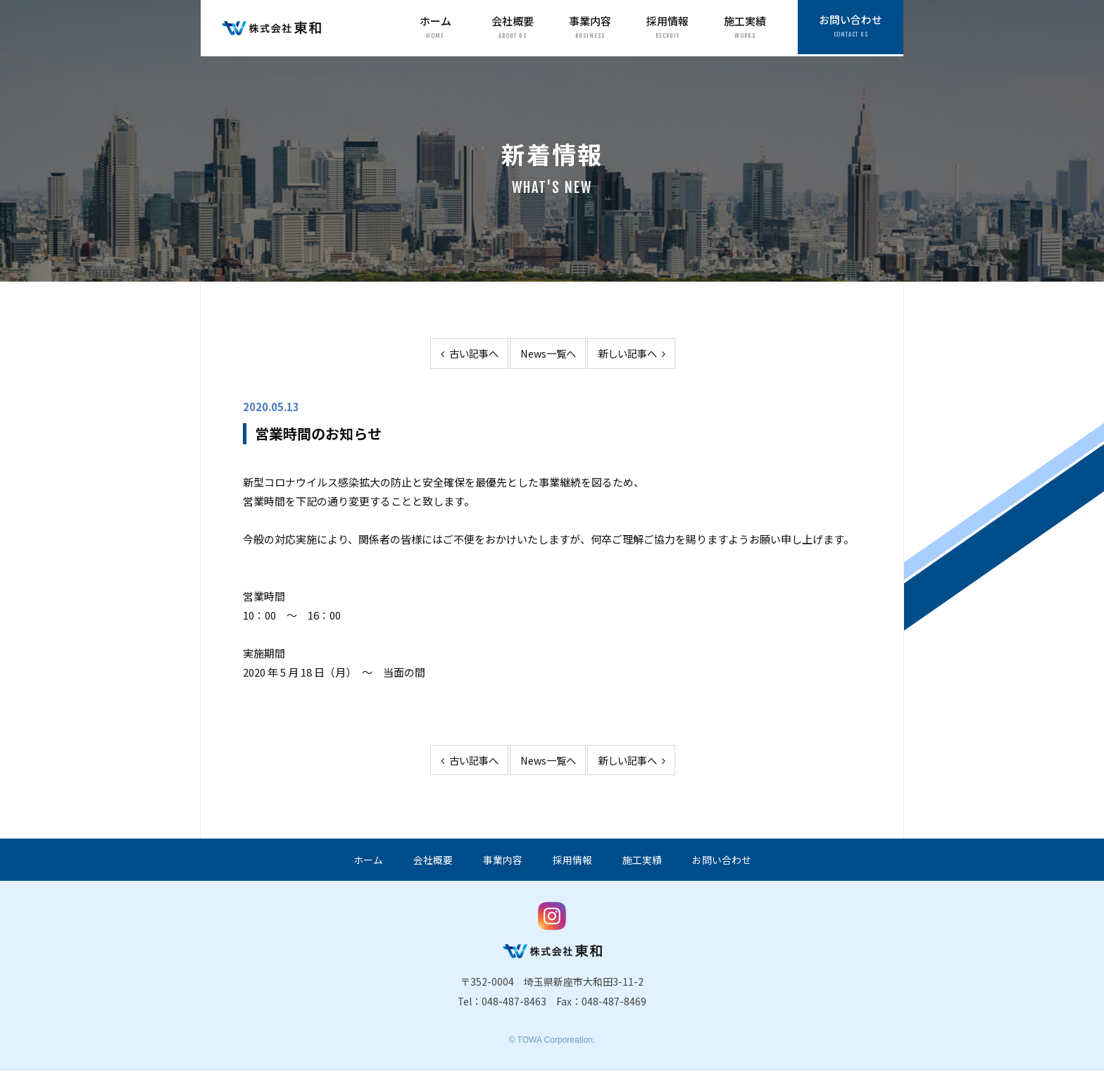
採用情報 (667, 27)
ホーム (435, 27)
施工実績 (745, 27)
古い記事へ (463, 353)
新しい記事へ (637, 353)
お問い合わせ (850, 27)
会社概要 (512, 27)
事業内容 (590, 27)
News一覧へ (547, 353)
